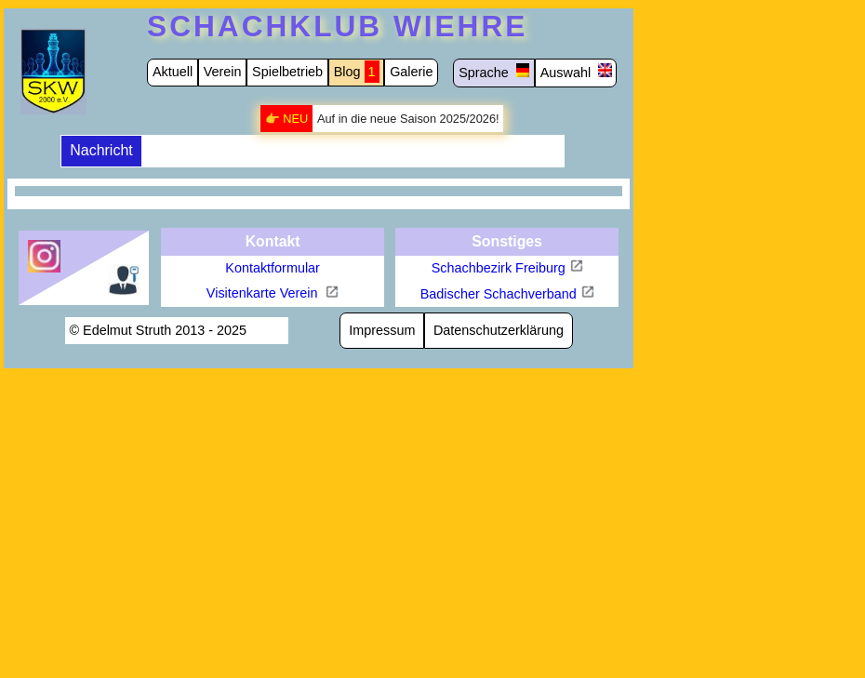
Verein (223, 71)
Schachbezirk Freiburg (499, 267)
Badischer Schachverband (498, 293)
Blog (347, 71)
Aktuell (173, 71)
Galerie (411, 71)
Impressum (382, 330)
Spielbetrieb (287, 71)
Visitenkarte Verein (264, 293)
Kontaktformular (272, 267)
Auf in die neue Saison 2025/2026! (408, 119)
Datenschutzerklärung (498, 330)
